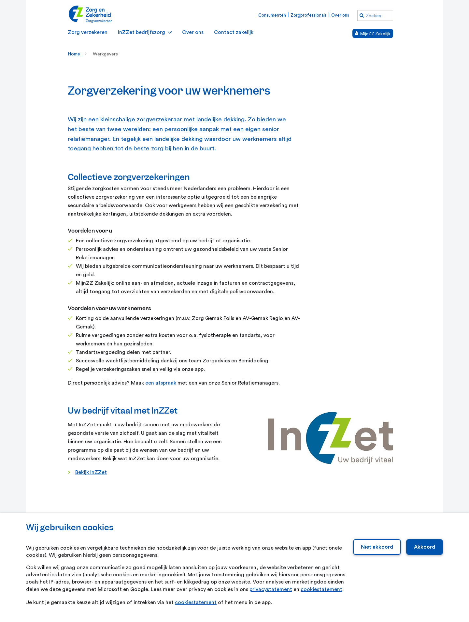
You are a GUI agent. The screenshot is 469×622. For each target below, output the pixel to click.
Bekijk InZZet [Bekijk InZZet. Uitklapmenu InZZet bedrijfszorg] (91, 472)
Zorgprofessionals (309, 15)
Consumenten (272, 15)
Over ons (340, 15)
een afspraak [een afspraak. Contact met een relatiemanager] (160, 383)
